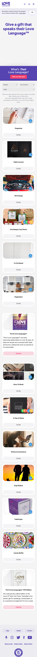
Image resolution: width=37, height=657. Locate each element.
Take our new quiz (18, 77)
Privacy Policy (18, 644)
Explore (18, 353)
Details (18, 135)
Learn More (22, 13)
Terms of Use (9, 644)
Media (19, 631)
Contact (29, 631)
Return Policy (28, 644)
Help (7, 631)
